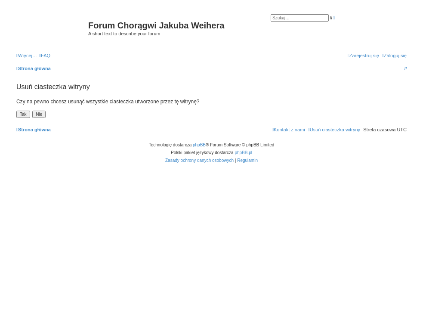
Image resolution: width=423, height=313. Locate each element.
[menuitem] (44, 55)
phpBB (199, 145)
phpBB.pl (243, 152)
